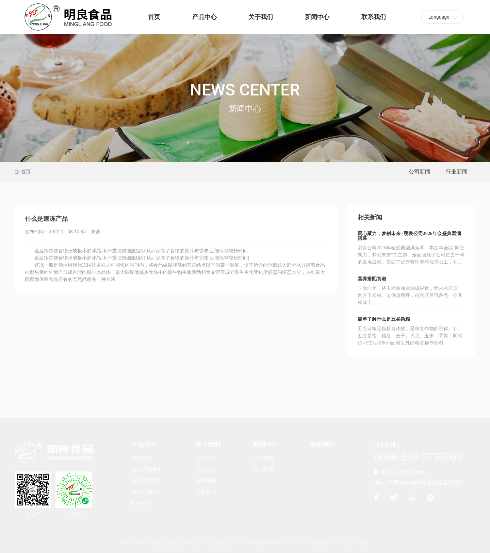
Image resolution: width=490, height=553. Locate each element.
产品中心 (204, 16)
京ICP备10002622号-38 (274, 542)
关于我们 (260, 16)
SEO (237, 542)
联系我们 (373, 16)
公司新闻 (419, 171)
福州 (364, 542)
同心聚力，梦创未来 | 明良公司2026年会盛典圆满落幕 (409, 236)
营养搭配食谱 (372, 278)
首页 (154, 16)
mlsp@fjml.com (407, 472)
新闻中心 (317, 16)
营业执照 (218, 542)
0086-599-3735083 (418, 456)
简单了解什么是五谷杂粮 (384, 319)
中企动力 (347, 542)
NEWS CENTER (245, 90)
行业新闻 (457, 171)
